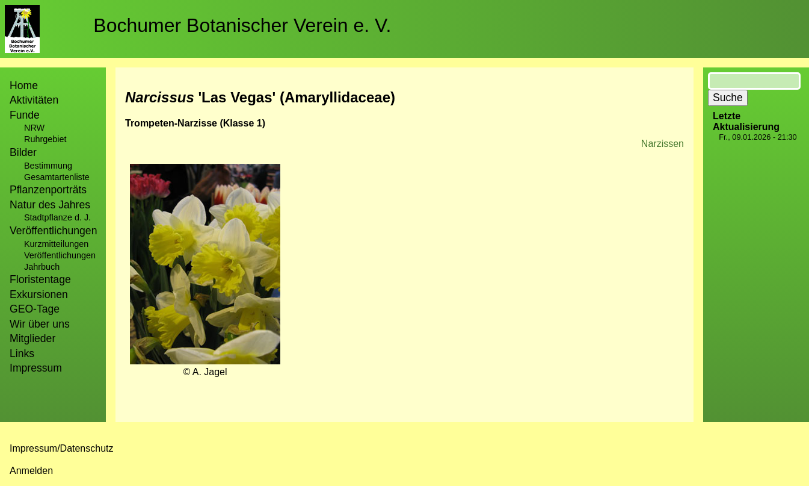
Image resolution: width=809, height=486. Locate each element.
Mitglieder (32, 338)
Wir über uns (40, 324)
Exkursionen (39, 294)
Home (24, 85)
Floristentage (40, 279)
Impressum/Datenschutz (62, 448)
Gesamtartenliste (57, 177)
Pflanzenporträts (48, 190)
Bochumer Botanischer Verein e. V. (242, 25)
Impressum (36, 368)
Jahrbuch (42, 267)
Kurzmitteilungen (56, 244)
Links (22, 353)
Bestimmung (48, 165)
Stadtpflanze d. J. (57, 217)
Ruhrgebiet (45, 139)
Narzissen (662, 144)
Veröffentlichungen (60, 255)
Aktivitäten (34, 100)
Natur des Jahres (50, 205)
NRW (34, 127)
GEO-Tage (35, 309)
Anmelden (31, 471)
